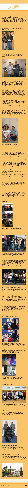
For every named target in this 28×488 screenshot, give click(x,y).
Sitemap (8, 485)
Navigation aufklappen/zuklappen (14, 1)
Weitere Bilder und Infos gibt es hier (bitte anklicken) (11, 228)
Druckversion (4, 485)
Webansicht (24, 486)
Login (26, 485)
